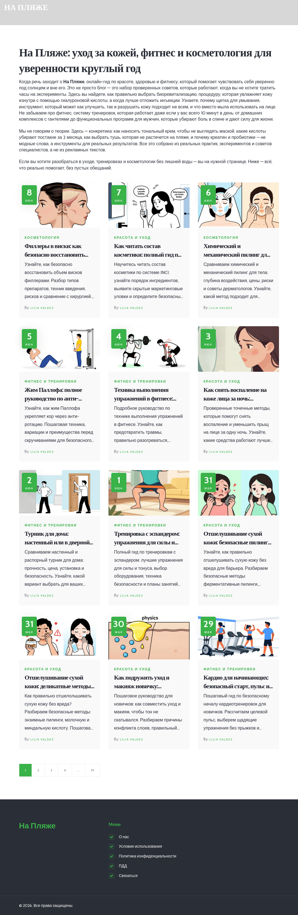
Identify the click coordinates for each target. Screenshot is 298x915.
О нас (124, 836)
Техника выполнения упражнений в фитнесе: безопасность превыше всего (143, 394)
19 (92, 770)
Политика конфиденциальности (147, 856)
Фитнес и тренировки (51, 381)
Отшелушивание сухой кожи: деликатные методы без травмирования (58, 682)
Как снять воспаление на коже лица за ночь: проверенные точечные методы (235, 394)
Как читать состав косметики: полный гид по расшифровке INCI (147, 250)
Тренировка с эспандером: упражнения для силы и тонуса (146, 538)
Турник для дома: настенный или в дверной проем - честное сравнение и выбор (58, 538)
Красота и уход (132, 237)
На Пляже (26, 7)
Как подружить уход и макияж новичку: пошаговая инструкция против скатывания (143, 682)
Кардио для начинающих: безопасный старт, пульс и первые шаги (236, 682)
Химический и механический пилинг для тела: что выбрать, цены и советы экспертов (237, 250)
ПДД (123, 865)
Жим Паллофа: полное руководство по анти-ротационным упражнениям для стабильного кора (53, 394)
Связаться (128, 875)
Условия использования (140, 846)
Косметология (42, 237)
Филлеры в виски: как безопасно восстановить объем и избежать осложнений (55, 250)
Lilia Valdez (42, 308)
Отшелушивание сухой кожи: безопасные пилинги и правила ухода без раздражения (237, 538)
